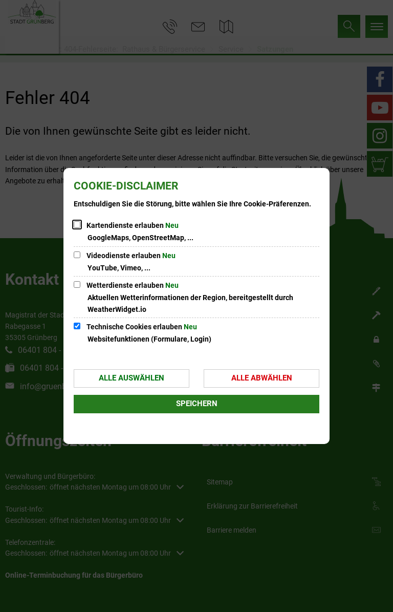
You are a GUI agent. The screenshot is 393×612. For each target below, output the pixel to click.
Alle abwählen (261, 378)
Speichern (196, 403)
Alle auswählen (131, 378)
